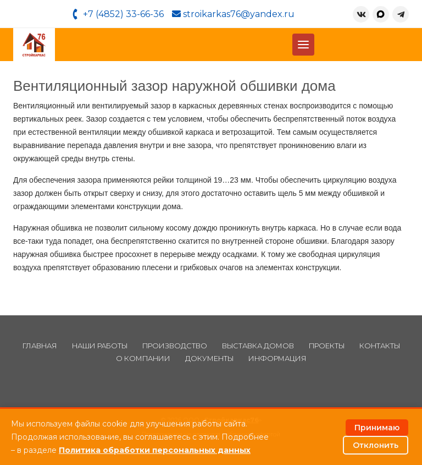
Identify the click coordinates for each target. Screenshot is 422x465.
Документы (209, 358)
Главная (40, 346)
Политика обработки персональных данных (155, 450)
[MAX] (381, 14)
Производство (174, 346)
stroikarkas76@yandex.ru (233, 14)
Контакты (379, 346)
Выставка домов (258, 346)
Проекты (327, 346)
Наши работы (99, 346)
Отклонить (375, 445)
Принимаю (376, 428)
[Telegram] (400, 14)
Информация (277, 358)
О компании (143, 358)
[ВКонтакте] (361, 14)
